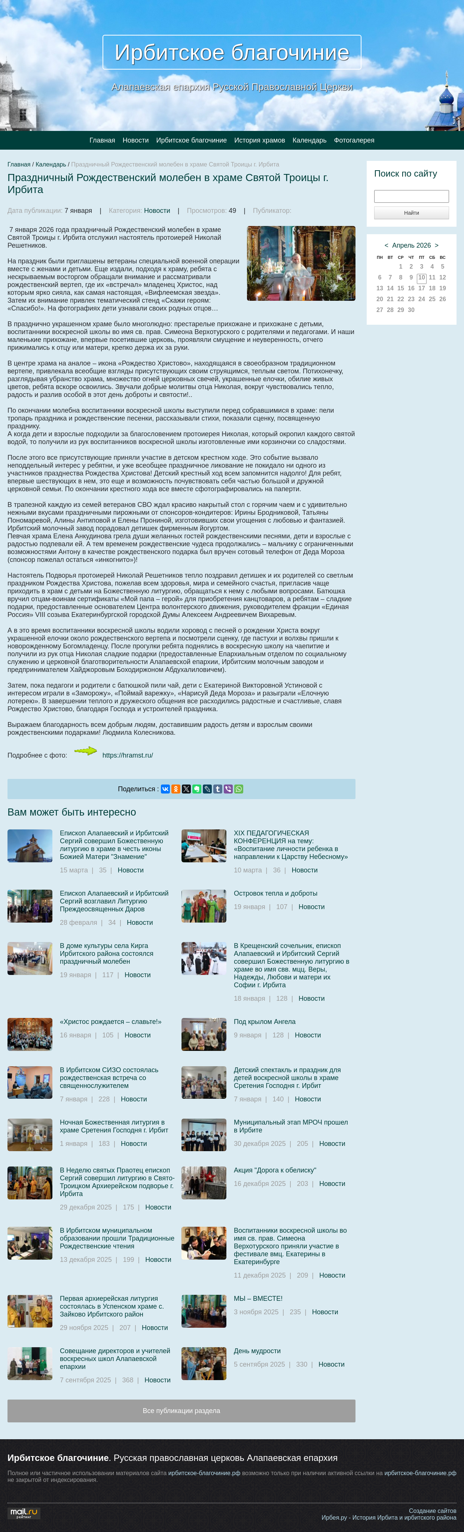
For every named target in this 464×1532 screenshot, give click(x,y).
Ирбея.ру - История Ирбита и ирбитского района (389, 1517)
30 (411, 310)
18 (432, 288)
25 (432, 299)
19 (442, 288)
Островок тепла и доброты (276, 893)
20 (379, 299)
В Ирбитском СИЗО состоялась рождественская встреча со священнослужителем (109, 1077)
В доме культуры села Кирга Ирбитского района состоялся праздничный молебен (106, 953)
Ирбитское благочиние (232, 52)
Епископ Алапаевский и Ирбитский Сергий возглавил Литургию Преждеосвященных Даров (114, 901)
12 (442, 277)
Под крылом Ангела (265, 1021)
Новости (136, 140)
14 (390, 288)
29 (400, 310)
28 (390, 310)
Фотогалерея (354, 140)
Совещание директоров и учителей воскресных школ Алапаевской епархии (115, 1358)
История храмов (259, 140)
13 (379, 288)
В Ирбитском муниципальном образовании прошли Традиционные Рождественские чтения (117, 1238)
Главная (102, 140)
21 (390, 299)
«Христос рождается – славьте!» (111, 1021)
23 (411, 299)
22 (400, 299)
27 (379, 310)
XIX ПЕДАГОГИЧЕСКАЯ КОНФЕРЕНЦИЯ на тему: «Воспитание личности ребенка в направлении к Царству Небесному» (291, 844)
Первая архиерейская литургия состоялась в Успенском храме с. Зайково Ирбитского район (112, 1306)
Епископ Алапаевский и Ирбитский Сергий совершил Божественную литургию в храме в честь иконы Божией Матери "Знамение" (114, 844)
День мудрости (257, 1351)
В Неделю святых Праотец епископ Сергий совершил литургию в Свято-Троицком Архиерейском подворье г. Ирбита (117, 1182)
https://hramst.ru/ (128, 755)
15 (400, 288)
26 (442, 299)
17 (421, 288)
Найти (411, 213)
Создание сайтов (433, 1511)
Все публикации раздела (181, 1411)
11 (432, 277)
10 (421, 277)
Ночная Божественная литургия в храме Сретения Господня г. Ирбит (114, 1126)
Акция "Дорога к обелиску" (275, 1170)
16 (411, 288)
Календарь (310, 140)
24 (421, 299)
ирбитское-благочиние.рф (204, 1473)
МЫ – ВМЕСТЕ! (258, 1298)
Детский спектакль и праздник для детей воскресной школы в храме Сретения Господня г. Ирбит (287, 1077)
